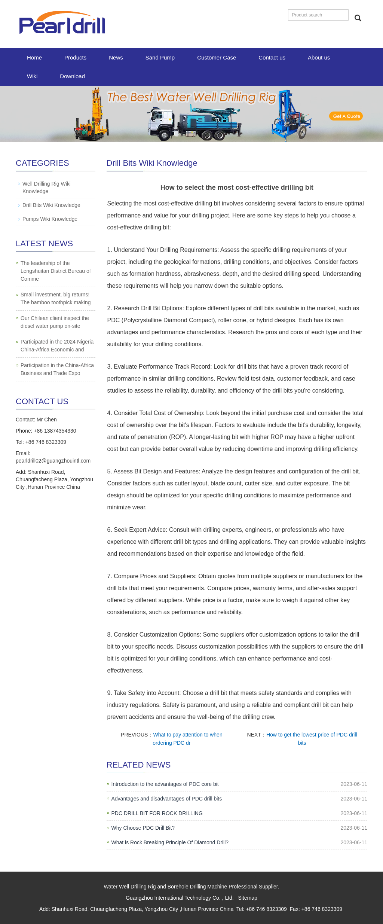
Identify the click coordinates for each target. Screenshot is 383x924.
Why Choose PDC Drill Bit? (143, 828)
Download (72, 76)
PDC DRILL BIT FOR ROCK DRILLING (157, 813)
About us (319, 57)
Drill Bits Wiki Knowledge (51, 205)
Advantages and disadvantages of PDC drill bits (166, 799)
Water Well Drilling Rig (130, 887)
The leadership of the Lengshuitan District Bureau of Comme (56, 271)
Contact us (271, 57)
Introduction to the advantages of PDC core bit (165, 784)
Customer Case (216, 57)
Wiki (32, 76)
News (116, 57)
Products (75, 57)
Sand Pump (160, 57)
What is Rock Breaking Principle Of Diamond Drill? (170, 842)
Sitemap (247, 898)
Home (34, 57)
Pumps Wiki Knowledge (49, 219)
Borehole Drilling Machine (197, 887)
